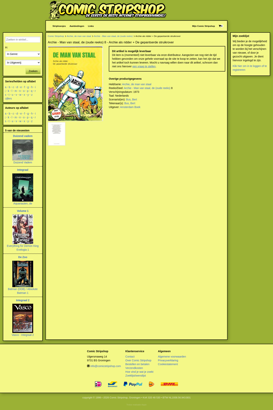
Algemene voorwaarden (172, 356)
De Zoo (22, 257)
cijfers (8, 98)
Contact (129, 356)
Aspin (144, 405)
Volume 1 (22, 210)
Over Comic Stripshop (138, 360)
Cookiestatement (168, 364)
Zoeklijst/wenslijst (135, 375)
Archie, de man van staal (79, 36)
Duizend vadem (23, 135)
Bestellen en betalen (137, 364)
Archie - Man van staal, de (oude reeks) (113, 36)
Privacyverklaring (168, 360)
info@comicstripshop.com (105, 366)
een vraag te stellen (143, 66)
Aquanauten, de (22, 203)
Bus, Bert (131, 99)
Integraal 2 (22, 300)
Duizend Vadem (22, 162)
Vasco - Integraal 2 (23, 334)
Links (91, 26)
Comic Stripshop (56, 36)
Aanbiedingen (77, 26)
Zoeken (33, 71)
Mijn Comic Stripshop (203, 26)
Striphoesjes (59, 26)
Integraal (22, 169)
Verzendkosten (134, 367)
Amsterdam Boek (130, 107)
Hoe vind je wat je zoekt (139, 371)
